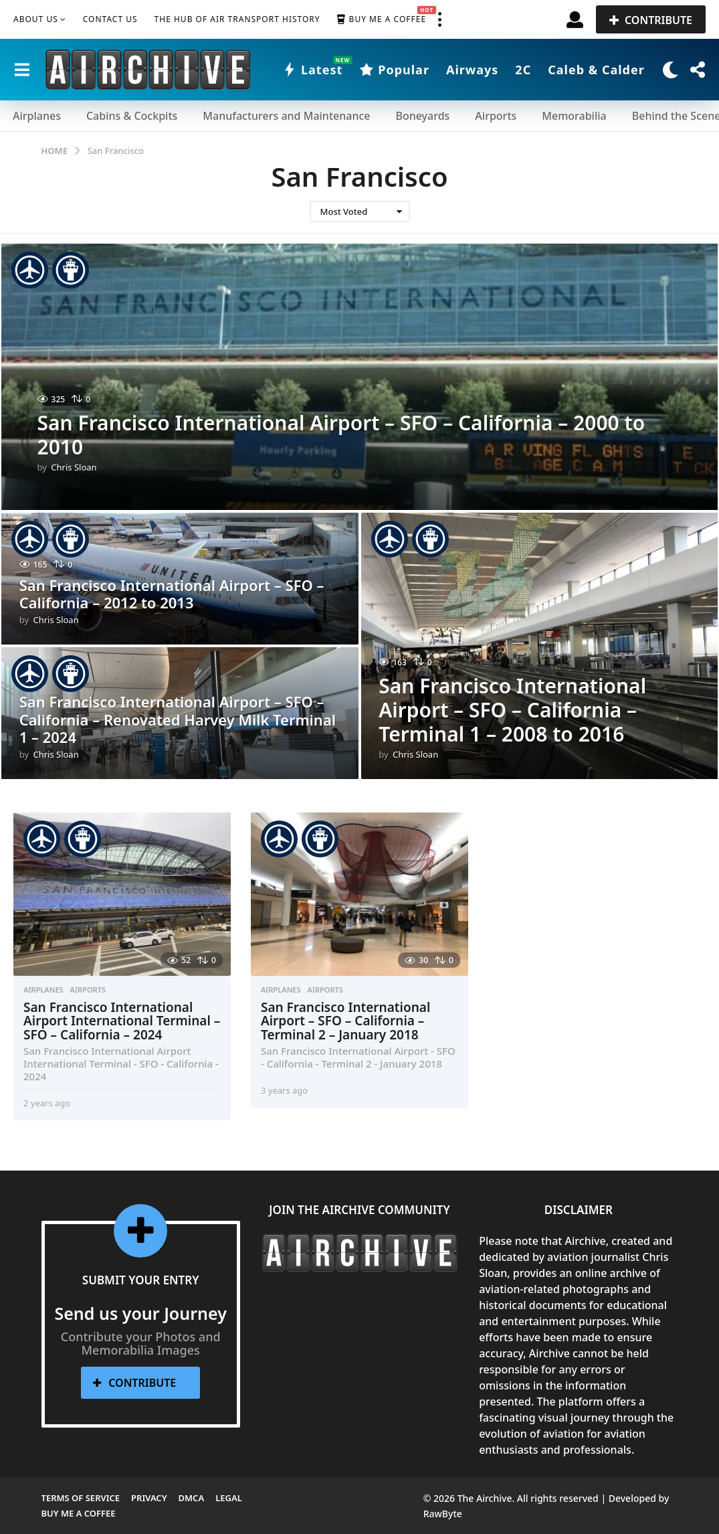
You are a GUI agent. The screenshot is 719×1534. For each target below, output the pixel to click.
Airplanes (37, 115)
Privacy (149, 1498)
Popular (394, 69)
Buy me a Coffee (381, 19)
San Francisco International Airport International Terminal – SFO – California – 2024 (121, 1021)
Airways (472, 70)
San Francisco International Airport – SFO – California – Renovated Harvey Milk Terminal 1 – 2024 (177, 719)
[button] (439, 19)
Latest (312, 69)
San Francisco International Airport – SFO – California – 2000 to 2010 (341, 434)
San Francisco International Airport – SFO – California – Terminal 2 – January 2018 (345, 1021)
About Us (35, 19)
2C (523, 70)
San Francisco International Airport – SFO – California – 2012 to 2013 (171, 593)
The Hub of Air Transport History (237, 19)
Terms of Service (80, 1498)
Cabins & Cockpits (131, 115)
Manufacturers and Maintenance (286, 115)
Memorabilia (574, 115)
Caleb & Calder (596, 70)
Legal (228, 1498)
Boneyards (422, 115)
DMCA (192, 1498)
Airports (495, 115)
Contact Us (110, 19)
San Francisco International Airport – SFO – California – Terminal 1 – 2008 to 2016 (512, 710)
